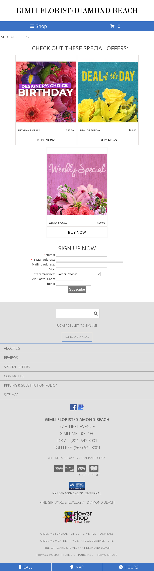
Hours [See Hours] (128, 567)
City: (52, 269)
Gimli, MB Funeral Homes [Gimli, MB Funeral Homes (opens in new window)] (59, 533)
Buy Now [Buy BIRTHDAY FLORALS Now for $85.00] (46, 140)
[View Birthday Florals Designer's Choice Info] (46, 91)
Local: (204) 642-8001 (77, 440)
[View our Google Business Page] (80, 409)
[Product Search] (77, 313)
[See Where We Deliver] (77, 336)
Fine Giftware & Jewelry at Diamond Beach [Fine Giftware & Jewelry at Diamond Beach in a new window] (77, 502)
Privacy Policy (48, 555)
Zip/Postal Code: (43, 279)
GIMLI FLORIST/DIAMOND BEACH (77, 10)
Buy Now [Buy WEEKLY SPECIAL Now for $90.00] (77, 232)
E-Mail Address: (43, 259)
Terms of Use (107, 555)
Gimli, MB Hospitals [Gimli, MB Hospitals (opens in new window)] (98, 533)
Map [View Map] (77, 567)
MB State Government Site (93, 540)
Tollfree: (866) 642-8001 (77, 447)
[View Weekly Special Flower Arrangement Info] (77, 184)
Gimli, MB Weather (54, 540)
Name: (49, 255)
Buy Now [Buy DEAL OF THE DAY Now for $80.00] (108, 140)
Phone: (50, 284)
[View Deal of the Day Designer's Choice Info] (108, 91)
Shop (38, 26)
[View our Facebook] (73, 409)
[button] (77, 486)
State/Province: (44, 274)
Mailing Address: (43, 264)
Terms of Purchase (78, 555)
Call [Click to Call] (25, 567)
